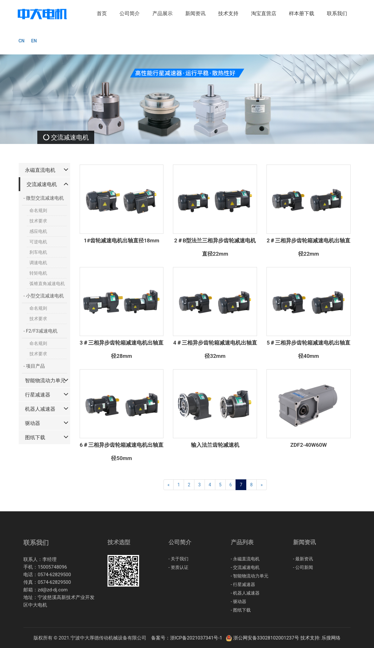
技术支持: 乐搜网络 (320, 638)
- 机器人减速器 (245, 592)
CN (21, 40)
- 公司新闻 (303, 567)
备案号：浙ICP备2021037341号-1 (188, 638)
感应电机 (38, 231)
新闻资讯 (195, 13)
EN (34, 40)
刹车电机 (38, 252)
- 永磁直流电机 (245, 558)
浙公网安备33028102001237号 (263, 638)
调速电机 (38, 262)
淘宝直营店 (263, 13)
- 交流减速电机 (245, 567)
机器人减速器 (40, 409)
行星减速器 (37, 395)
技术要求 (38, 220)
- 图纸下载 (241, 610)
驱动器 (32, 423)
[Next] (261, 484)
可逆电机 (38, 241)
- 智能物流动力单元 (249, 575)
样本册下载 (301, 13)
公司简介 (130, 13)
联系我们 (337, 13)
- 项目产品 (34, 366)
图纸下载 (35, 437)
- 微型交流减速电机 (43, 198)
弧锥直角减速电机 (47, 283)
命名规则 (38, 210)
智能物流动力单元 (45, 380)
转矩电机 (38, 273)
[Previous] (168, 484)
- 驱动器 (238, 601)
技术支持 (228, 13)
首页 (102, 13)
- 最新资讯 (303, 558)
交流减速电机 (42, 184)
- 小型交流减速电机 (43, 296)
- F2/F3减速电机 (40, 331)
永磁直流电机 (40, 170)
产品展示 (162, 13)
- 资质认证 (178, 567)
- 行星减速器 (243, 584)
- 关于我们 (178, 558)
